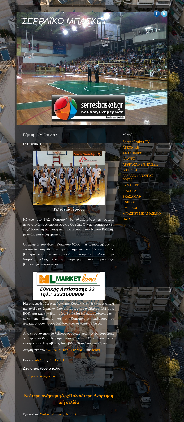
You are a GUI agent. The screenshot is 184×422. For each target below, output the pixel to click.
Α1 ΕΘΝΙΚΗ (131, 147)
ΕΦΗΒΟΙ (129, 202)
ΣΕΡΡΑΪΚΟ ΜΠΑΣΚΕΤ (64, 21)
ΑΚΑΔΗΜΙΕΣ (132, 153)
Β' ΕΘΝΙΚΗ (130, 170)
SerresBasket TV (136, 142)
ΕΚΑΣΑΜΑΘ (132, 196)
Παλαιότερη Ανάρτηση (91, 395)
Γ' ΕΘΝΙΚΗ (56, 360)
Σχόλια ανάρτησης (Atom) (58, 414)
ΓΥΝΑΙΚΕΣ (131, 185)
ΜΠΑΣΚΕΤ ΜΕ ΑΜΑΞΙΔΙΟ (142, 213)
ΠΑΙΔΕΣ (128, 219)
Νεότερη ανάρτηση (42, 395)
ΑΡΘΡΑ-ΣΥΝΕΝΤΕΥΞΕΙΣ (140, 164)
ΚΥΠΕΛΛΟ (130, 208)
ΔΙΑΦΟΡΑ (129, 191)
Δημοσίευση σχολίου (41, 376)
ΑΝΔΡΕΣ (41, 360)
